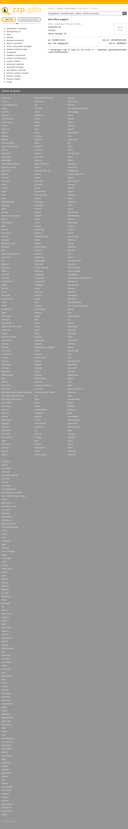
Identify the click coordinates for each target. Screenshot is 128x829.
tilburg (4, 610)
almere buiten (8, 143)
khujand (38, 375)
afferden (5, 115)
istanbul (38, 313)
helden (38, 243)
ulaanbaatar (7, 638)
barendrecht (7, 223)
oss (69, 358)
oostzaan (72, 344)
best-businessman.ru (11, 254)
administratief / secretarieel (16, 29)
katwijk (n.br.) (41, 358)
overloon (71, 371)
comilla (5, 358)
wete (4, 735)
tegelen (5, 589)
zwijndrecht (7, 811)
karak (37, 351)
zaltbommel (7, 773)
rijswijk (5, 465)
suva (4, 576)
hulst (37, 302)
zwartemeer (7, 808)
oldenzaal (72, 333)
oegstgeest (72, 326)
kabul (37, 333)
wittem (4, 752)
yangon (5, 766)
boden (4, 285)
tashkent (5, 586)
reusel (70, 444)
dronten (5, 451)
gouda (37, 188)
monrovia (72, 219)
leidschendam (41, 455)
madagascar (73, 171)
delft (4, 378)
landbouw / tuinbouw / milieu (17, 49)
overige (9, 82)
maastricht (72, 167)
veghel (4, 666)
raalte (70, 430)
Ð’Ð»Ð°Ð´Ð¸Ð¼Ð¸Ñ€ (44, 98)
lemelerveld (73, 101)
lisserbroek (72, 139)
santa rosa (6, 503)
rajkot (70, 441)
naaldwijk (72, 247)
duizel (4, 455)
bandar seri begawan (11, 216)
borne (4, 292)
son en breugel (8, 551)
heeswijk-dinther (42, 236)
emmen (38, 126)
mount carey (73, 236)
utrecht (5, 101)
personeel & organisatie (15, 64)
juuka (37, 330)
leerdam (38, 444)
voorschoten (7, 704)
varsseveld (6, 655)
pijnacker (72, 392)
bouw (9, 34)
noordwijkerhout (75, 302)
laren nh (38, 434)
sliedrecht (6, 541)
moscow (71, 226)
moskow (71, 229)
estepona (39, 136)
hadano (38, 212)
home (4, 1)
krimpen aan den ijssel (45, 392)
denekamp (6, 406)
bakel (4, 209)
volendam (6, 697)
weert (4, 728)
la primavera (40, 423)
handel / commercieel (14, 43)
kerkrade (38, 368)
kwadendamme (41, 410)
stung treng (7, 569)
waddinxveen (7, 718)
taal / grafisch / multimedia (16, 70)
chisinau (5, 347)
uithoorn (5, 634)
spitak (4, 555)
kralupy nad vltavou (43, 385)
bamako (5, 212)
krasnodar (39, 389)
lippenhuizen (73, 133)
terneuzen (6, 596)
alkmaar (5, 136)
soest (4, 544)
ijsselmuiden (40, 309)
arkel (4, 184)
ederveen (39, 108)
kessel (37, 371)
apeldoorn (6, 171)
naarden (71, 250)
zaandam (6, 769)
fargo (37, 143)
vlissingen (6, 693)
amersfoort (6, 153)
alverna (5, 150)
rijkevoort (72, 455)
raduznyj (71, 437)
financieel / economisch (15, 40)
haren (37, 223)
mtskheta (72, 240)
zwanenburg (7, 804)
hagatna (38, 216)
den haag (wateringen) (12, 399)
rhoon (70, 448)
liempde (71, 119)
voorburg (5, 700)
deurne (5, 410)
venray (5, 683)
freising (38, 153)
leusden (71, 105)
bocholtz (5, 278)
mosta (70, 233)
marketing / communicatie (16, 55)
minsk (70, 209)
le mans (38, 437)
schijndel (6, 510)
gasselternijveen (42, 164)
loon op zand (73, 153)
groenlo (38, 198)
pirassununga (74, 399)
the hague (6, 603)
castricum (6, 330)
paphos (71, 378)
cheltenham (7, 340)
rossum (5, 482)
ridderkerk (72, 451)
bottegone (6, 295)
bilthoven (6, 268)
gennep (38, 174)
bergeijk (5, 240)
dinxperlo (6, 423)
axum (4, 198)
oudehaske (72, 365)
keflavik (38, 361)
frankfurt (38, 146)
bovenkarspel (7, 299)
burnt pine (6, 320)
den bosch (6, 385)
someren (5, 548)
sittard (4, 534)
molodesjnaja (73, 216)
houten (38, 299)
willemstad (6, 745)
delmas (5, 382)
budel (4, 313)
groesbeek (39, 202)
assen (4, 191)
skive (4, 537)
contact (94, 8)
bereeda (5, 236)
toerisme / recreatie (14, 76)
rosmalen (6, 479)
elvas (37, 122)
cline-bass (6, 351)
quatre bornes (74, 427)
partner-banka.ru (75, 389)
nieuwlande (73, 281)
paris (70, 382)
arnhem (5, 188)
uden (4, 624)
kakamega (39, 340)
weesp (4, 731)
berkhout (5, 247)
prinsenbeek (73, 416)
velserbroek (7, 676)
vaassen (5, 645)
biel (3, 261)
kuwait (37, 406)
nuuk (70, 313)
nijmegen (72, 288)
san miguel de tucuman (12, 492)
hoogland (39, 285)
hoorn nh (38, 292)
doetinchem (7, 437)
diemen (5, 416)
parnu (70, 385)
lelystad (71, 98)
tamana (5, 582)
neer (70, 254)
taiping (5, 579)
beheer (51, 8)
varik (4, 652)
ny (69, 320)
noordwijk (72, 299)
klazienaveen (40, 378)
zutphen (5, 801)
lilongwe (71, 126)
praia (70, 413)
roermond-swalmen (10, 475)
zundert (5, 797)
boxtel (4, 302)
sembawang (7, 517)
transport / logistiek (13, 79)
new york (72, 264)
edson (37, 112)
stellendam (6, 558)
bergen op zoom (9, 243)
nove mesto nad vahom (78, 306)
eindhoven (6, 98)
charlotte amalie (9, 337)
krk (36, 396)
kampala (38, 344)
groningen (39, 205)
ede (36, 105)
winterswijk (6, 749)
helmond (38, 250)
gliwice (38, 178)
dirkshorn (6, 427)
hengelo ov (39, 257)
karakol (38, 354)
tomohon (5, 617)
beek (4, 226)
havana (38, 226)
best (3, 250)
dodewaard (6, 430)
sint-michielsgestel (10, 527)
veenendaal (7, 662)
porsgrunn (72, 410)
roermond (6, 472)
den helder (6, 403)
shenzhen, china (9, 524)
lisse (70, 136)
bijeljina (5, 264)
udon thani (6, 628)
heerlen (38, 233)
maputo (71, 178)
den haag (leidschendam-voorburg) (17, 392)
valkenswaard (8, 648)
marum (71, 188)
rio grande (6, 468)
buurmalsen (7, 323)
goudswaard (40, 191)
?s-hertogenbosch (9, 105)
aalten (4, 108)
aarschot (5, 112)
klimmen (38, 382)
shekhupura (7, 520)
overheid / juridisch (13, 61)
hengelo (38, 254)
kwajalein (39, 413)
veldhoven (6, 669)
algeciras (6, 129)
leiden (37, 451)
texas (4, 600)
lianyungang (73, 112)
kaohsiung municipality (45, 347)
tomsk (4, 621)
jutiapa (38, 326)
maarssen (72, 164)
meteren (71, 195)
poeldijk (71, 406)
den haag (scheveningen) (13, 396)
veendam (6, 659)
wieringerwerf (8, 738)
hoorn (37, 288)
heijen (37, 240)
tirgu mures (7, 614)
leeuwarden (40, 448)
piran (70, 396)
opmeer (71, 347)
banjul (4, 219)
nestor (70, 257)
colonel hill (6, 354)
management (11, 52)
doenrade (6, 434)
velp (3, 673)
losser (70, 157)
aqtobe (5, 174)
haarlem (38, 209)
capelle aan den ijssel (11, 326)
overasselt (72, 368)
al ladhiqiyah (7, 119)
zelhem (5, 783)
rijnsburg (5, 461)
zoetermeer (7, 790)
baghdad (5, 205)
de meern (6, 368)
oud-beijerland (74, 361)
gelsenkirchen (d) (42, 171)
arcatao (5, 178)
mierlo (70, 205)
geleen (38, 167)
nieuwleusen (73, 285)
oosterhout (72, 340)
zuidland (5, 794)
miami (70, 198)
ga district (39, 157)
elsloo (37, 119)
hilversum (39, 264)
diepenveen (7, 420)
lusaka (70, 160)
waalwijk (5, 714)
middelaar (72, 202)
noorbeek (72, 292)
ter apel (5, 593)
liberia (70, 115)
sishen (4, 531)
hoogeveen (39, 278)
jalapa (37, 316)
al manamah (7, 122)
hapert (37, 219)
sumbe (4, 572)
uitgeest (5, 631)
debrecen (6, 371)
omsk (70, 337)
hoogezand (39, 281)
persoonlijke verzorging (15, 67)
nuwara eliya (73, 316)
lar (36, 430)
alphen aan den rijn (10, 146)
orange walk (73, 351)
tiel (3, 607)
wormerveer (7, 756)
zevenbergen (7, 787)
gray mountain (41, 195)
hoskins (38, 295)
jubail (37, 323)
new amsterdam (74, 261)
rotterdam (6, 486)
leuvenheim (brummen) (78, 108)
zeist (4, 780)
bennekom (6, 233)
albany (4, 126)
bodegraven (7, 281)
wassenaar (6, 724)
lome (70, 146)
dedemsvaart (7, 375)
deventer (5, 413)
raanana (71, 434)
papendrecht (73, 375)
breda (4, 306)
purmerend (72, 423)
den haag (6, 389)
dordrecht (6, 444)
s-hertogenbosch (9, 489)
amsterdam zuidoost (10, 164)
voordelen (84, 8)
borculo (5, 288)
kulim (37, 399)
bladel (4, 271)
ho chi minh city (42, 268)
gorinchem (39, 181)
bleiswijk (5, 275)
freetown (38, 150)
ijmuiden (38, 306)
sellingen (6, 513)
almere (5, 139)
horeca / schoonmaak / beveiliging (19, 46)
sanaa (4, 499)
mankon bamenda (75, 174)
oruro (70, 354)
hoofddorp (39, 275)
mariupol (71, 184)
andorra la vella (9, 167)
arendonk (6, 181)
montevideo (73, 223)
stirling (5, 565)
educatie (10, 37)
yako (4, 759)
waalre (4, 711)
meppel (71, 191)
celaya (4, 333)
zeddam (5, 776)
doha (4, 441)
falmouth (38, 139)
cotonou (5, 361)
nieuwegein (73, 275)
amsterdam (6, 160)
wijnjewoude (7, 742)
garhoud (38, 160)
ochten (71, 323)
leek (36, 441)
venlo (4, 679)
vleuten (5, 690)
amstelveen (7, 157)
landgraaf (39, 427)
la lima (38, 420)
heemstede (39, 229)
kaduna (38, 337)
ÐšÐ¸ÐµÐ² (39, 101)
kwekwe (38, 416)
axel (3, 195)
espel (37, 133)
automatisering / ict (13, 31)
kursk (37, 403)
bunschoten (7, 316)
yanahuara (6, 763)
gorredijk (38, 184)
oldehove (72, 330)
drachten (5, 448)
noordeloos (72, 295)
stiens (4, 562)
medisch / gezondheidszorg (17, 58)
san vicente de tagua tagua (14, 496)
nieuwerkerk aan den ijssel (79, 278)
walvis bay (6, 721)
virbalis (5, 686)
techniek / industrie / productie (18, 73)
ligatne (71, 122)
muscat (71, 243)
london (71, 150)
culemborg (6, 365)
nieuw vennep (74, 268)
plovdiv (71, 403)
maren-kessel (74, 181)
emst (37, 129)
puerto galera (74, 420)
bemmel (5, 229)
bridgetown (6, 309)
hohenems (39, 271)
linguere (71, 129)
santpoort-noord (9, 506)
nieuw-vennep (74, 271)
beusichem (6, 257)
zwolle (4, 814)
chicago (5, 344)
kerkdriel (38, 365)
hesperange (40, 261)
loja (69, 143)
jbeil (36, 320)
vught (4, 707)
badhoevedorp (8, 202)
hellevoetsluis (41, 247)
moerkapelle (73, 212)
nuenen (71, 309)
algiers (5, 133)
